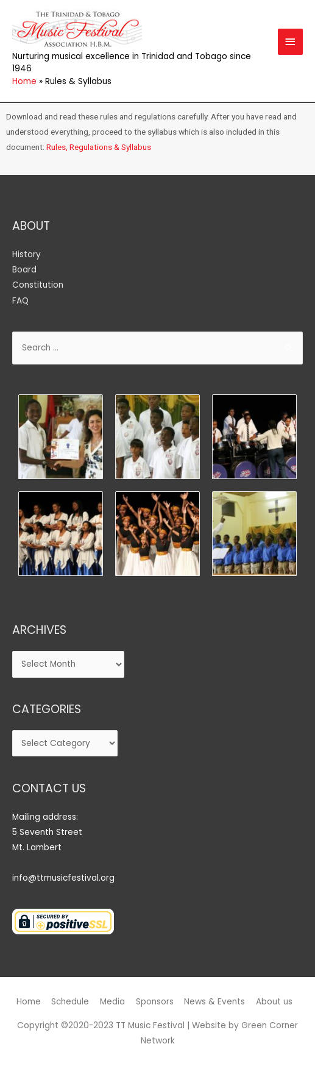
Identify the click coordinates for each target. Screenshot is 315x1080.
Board (24, 269)
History (26, 254)
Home (28, 1001)
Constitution (37, 285)
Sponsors (155, 1001)
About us (274, 1001)
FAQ (20, 301)
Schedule (70, 1001)
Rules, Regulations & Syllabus (98, 147)
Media (112, 1001)
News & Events (214, 1001)
